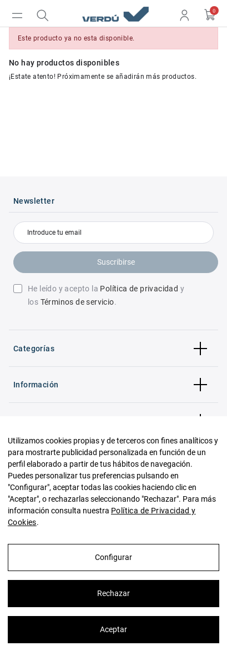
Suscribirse (116, 262)
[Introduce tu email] (113, 232)
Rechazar (113, 593)
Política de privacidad (139, 288)
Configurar (113, 557)
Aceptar (113, 629)
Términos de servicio (77, 301)
